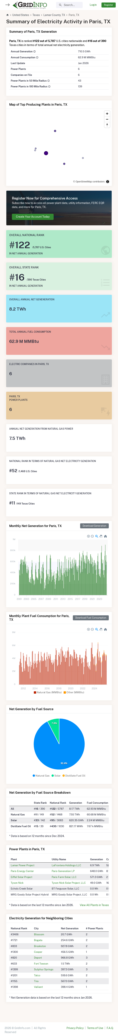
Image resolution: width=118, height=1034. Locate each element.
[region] (59, 147)
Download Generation (94, 525)
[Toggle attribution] (107, 181)
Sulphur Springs (43, 969)
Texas (36, 15)
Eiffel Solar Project (21, 877)
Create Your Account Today (33, 216)
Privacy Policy (75, 1028)
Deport (38, 957)
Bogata (38, 940)
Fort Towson (41, 963)
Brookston (40, 946)
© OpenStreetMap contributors (89, 181)
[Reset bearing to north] (107, 125)
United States (20, 15)
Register (108, 4)
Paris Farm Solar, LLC (64, 877)
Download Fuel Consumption (90, 617)
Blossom (39, 934)
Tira (36, 981)
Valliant (38, 986)
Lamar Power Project (22, 865)
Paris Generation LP (63, 871)
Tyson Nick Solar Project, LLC (69, 882)
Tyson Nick (17, 882)
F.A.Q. (110, 1028)
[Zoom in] (107, 113)
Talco (37, 975)
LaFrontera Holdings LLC (66, 865)
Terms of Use (95, 1028)
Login (93, 4)
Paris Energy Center (22, 871)
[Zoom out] (107, 119)
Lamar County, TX (54, 15)
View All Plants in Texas (94, 905)
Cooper (38, 951)
